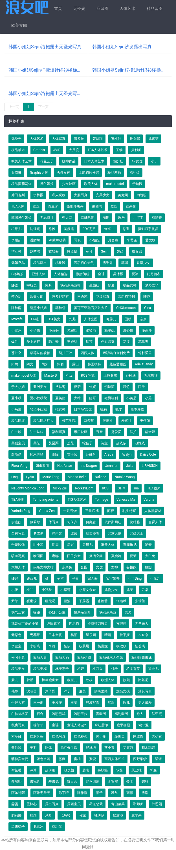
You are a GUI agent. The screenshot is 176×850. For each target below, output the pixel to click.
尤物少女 (111, 590)
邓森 (153, 770)
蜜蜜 (92, 759)
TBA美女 (53, 319)
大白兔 (150, 556)
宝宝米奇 (113, 578)
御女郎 (137, 251)
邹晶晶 (16, 454)
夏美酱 (60, 398)
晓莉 (103, 409)
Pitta (68, 375)
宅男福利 (111, 398)
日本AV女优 (83, 409)
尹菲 (14, 601)
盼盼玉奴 (80, 714)
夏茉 (133, 556)
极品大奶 (62, 657)
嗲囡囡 (38, 556)
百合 (40, 714)
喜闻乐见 (130, 545)
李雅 (52, 646)
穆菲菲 (38, 725)
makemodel (115, 184)
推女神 (60, 409)
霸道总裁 (96, 804)
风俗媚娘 (47, 184)
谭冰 (33, 770)
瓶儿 (126, 703)
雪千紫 (72, 454)
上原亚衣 (110, 375)
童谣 (55, 725)
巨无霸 (50, 601)
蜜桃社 (116, 139)
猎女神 (16, 251)
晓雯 (118, 409)
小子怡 (35, 330)
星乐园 (91, 635)
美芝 (36, 443)
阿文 (30, 364)
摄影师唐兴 (75, 206)
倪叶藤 (135, 522)
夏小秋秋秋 (38, 398)
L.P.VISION (150, 466)
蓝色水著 (43, 759)
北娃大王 (136, 533)
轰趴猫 (98, 139)
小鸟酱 (16, 409)
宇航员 (32, 285)
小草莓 (65, 590)
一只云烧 (70, 511)
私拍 (133, 432)
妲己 (120, 251)
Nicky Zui (60, 488)
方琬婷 (121, 624)
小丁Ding (135, 578)
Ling (14, 477)
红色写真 (58, 736)
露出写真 (52, 804)
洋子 (67, 691)
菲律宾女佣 (19, 759)
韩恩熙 (157, 804)
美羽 (33, 748)
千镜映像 (18, 545)
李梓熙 (38, 195)
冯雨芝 (57, 533)
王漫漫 (57, 703)
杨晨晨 (84, 646)
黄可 (89, 251)
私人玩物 (58, 195)
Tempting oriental (46, 500)
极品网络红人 (43, 421)
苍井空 (16, 353)
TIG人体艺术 (77, 500)
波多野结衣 (60, 297)
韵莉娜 (16, 815)
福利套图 (121, 714)
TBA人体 (17, 206)
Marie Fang (50, 477)
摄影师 (136, 150)
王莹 (74, 703)
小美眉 (131, 398)
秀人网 (67, 218)
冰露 (74, 533)
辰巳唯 (136, 770)
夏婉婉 (116, 556)
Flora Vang (19, 466)
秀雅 (52, 229)
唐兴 (70, 545)
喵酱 (148, 545)
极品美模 (40, 669)
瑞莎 (89, 342)
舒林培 (91, 748)
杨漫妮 (109, 330)
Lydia (30, 477)
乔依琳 (16, 173)
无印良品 (18, 263)
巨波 (67, 601)
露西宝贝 (74, 804)
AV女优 (136, 161)
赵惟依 (140, 443)
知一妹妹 (36, 432)
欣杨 (89, 680)
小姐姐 (94, 240)
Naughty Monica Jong (27, 488)
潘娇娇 (35, 240)
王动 (119, 150)
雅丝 (114, 793)
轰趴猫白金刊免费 (116, 353)
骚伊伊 (99, 815)
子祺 (60, 578)
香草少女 (143, 263)
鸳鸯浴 (118, 815)
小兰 (30, 590)
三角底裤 (92, 511)
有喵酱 (157, 218)
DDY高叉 (89, 229)
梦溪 (30, 680)
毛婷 (14, 691)
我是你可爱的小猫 (24, 624)
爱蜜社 (126, 421)
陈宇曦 (64, 793)
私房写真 (18, 725)
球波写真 (92, 703)
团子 (141, 387)
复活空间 (96, 556)
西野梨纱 (140, 759)
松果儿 (16, 229)
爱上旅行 (33, 342)
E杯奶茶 (17, 274)
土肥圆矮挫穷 (89, 173)
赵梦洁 (35, 251)
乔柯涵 (131, 375)
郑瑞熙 (16, 781)
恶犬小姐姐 (38, 409)
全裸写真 (18, 533)
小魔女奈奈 (87, 590)
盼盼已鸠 (58, 714)
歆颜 (126, 680)
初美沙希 (92, 533)
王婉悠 (72, 342)
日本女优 (55, 635)
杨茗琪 (140, 646)
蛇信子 (87, 443)
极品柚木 (18, 150)
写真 (77, 240)
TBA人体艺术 (97, 150)
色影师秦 (108, 342)
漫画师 (147, 330)
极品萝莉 (114, 173)
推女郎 (135, 139)
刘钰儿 (109, 229)
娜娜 (14, 578)
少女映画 (69, 184)
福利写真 (58, 432)
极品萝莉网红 (21, 184)
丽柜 (110, 511)
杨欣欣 (121, 646)
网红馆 (138, 736)
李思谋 (132, 240)
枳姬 (80, 669)
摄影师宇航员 (148, 229)
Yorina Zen (47, 511)
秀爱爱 (116, 432)
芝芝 (70, 443)
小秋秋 (47, 590)
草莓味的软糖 (40, 353)
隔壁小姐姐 (38, 308)
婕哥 (92, 398)
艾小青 (109, 748)
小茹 (148, 398)
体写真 (54, 522)
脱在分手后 (68, 748)
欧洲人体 (108, 680)
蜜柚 (77, 759)
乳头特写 (129, 511)
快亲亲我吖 (82, 612)
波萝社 (108, 421)
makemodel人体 (23, 375)
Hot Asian (64, 466)
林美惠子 (62, 669)
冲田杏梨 (18, 195)
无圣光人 (141, 624)
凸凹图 (102, 8)
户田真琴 (53, 624)
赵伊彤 (50, 770)
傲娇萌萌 (82, 274)
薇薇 (62, 759)
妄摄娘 (131, 567)
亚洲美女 (40, 387)
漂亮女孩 (123, 691)
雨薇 (129, 793)
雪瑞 (145, 793)
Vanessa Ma (125, 500)
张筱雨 (91, 330)
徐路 (36, 612)
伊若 (77, 387)
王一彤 (38, 703)
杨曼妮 (103, 646)
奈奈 (143, 319)
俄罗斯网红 (112, 522)
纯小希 (101, 736)
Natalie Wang (125, 477)
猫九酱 (54, 342)
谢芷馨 (16, 770)
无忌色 (16, 635)
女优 (99, 567)
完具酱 (92, 578)
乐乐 (121, 218)
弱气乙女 (18, 612)
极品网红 (18, 421)
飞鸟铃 (65, 815)
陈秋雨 (16, 308)
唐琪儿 (87, 545)
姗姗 (148, 567)
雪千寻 (108, 263)
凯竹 (126, 387)
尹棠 (145, 590)
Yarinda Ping (20, 511)
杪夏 (111, 285)
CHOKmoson (126, 308)
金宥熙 (113, 781)
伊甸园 (137, 184)
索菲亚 (143, 725)
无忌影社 (47, 218)
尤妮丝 (72, 330)
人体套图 (91, 319)
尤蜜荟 (153, 139)
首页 (58, 8)
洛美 (82, 691)
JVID (56, 150)
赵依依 (121, 443)
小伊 (14, 590)
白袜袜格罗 (19, 714)
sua (136, 488)
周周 (55, 545)
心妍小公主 (57, 612)
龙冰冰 (38, 827)
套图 (84, 567)
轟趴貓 (103, 770)
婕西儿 (32, 578)
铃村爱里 (145, 353)
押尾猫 (74, 624)
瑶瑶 (111, 703)
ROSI (105, 488)
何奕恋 (91, 522)
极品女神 (130, 285)
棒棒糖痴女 (50, 680)
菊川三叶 (65, 353)
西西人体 (87, 353)
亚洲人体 (38, 274)
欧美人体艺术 (21, 161)
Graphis (39, 150)
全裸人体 (155, 522)
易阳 (74, 635)
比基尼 (143, 680)
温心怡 (128, 330)
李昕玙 (35, 646)
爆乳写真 (145, 691)
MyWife (17, 319)
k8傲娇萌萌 (57, 240)
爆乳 (14, 342)
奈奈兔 (67, 567)
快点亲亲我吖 (70, 285)
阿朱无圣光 (41, 793)
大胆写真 (80, 195)
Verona (149, 500)
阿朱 (45, 364)
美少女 (157, 736)
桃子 (114, 669)
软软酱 (54, 251)
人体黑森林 (152, 511)
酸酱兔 (54, 781)
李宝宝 (16, 646)
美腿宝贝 (18, 443)
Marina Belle (77, 477)
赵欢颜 (69, 770)
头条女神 (63, 173)
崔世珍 (32, 601)
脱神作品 (69, 161)
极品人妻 (40, 657)
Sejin (104, 251)
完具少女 (102, 195)
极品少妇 (84, 657)
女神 (114, 567)
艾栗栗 (54, 443)
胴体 (48, 748)
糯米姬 (150, 432)
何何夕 (72, 522)
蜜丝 (36, 206)
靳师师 (138, 804)
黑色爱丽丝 (117, 364)
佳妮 (92, 387)
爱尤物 (150, 240)
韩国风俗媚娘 (21, 218)
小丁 (154, 161)
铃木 (129, 781)
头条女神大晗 (43, 567)
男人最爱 (145, 703)
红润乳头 (36, 736)
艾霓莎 (128, 748)
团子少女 (74, 556)
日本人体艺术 (94, 161)
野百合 (72, 781)
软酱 (119, 770)
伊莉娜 (35, 522)
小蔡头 (54, 330)
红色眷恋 (80, 736)
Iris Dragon (88, 466)
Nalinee (100, 477)
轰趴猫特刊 (126, 297)
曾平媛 (125, 635)
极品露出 (40, 263)
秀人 (140, 714)
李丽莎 (16, 240)
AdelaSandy (144, 364)
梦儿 (14, 680)
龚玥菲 (57, 827)
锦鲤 (145, 781)
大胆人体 (18, 567)
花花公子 (47, 161)
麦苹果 (136, 815)
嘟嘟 (55, 556)
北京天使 (114, 533)
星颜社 (94, 285)
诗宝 (104, 443)
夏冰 (135, 274)
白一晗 (16, 432)
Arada (108, 454)
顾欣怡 (72, 251)
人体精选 (60, 274)
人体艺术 (127, 8)
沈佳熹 (35, 229)
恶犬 (128, 612)
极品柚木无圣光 (111, 657)
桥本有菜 (133, 669)
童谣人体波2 (76, 725)
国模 (128, 319)
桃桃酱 (60, 263)
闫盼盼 (142, 195)
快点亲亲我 (107, 612)
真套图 (101, 714)
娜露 (14, 285)
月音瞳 (113, 240)
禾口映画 (80, 432)
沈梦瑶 (89, 421)
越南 (85, 770)
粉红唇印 (101, 725)
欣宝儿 (72, 680)
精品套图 (154, 8)
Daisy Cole (148, 454)
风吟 (48, 815)
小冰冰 (16, 330)
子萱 (75, 578)
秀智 (99, 432)
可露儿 (111, 319)
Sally (121, 488)
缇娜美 (120, 736)
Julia (129, 466)
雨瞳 (55, 454)
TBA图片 (153, 488)
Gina (147, 308)
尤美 (129, 590)
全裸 (101, 274)
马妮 (82, 815)
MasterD (50, 375)
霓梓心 (32, 804)
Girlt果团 (42, 466)
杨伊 (67, 646)
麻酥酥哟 (87, 218)
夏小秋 (16, 398)
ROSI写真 (88, 375)
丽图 (106, 218)
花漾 (126, 342)
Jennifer (111, 466)
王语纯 (82, 297)
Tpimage (101, 500)
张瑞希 (121, 601)
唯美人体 (108, 545)
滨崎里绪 (101, 691)
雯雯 (14, 804)
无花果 (35, 635)
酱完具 (35, 781)
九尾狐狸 (151, 375)
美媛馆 (69, 229)
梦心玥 (16, 297)
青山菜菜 (118, 804)
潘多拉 (79, 139)
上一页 (14, 107)
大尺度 (74, 150)
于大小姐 (18, 387)
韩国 (124, 263)
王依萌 (145, 421)
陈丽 (60, 364)
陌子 (99, 793)
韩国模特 (94, 364)
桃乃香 (98, 669)
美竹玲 (16, 748)
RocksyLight (84, 488)
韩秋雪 (60, 308)
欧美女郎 (19, 25)
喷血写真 (18, 556)
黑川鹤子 (18, 827)
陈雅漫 (82, 793)
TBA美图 (17, 500)
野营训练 (92, 781)
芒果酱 (131, 206)
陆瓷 (146, 297)
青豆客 (53, 206)
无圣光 (79, 8)
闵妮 (14, 364)
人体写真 (58, 139)
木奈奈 (143, 635)
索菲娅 (16, 736)
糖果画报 (123, 725)
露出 (75, 364)
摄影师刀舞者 (97, 624)
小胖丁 (138, 218)
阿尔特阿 (18, 793)
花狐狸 (143, 342)
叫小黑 (38, 545)
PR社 (35, 319)
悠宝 (126, 229)
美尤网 (123, 195)
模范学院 (69, 421)
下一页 (43, 107)
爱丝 (114, 206)
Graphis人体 (39, 173)
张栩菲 (103, 601)
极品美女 (18, 669)
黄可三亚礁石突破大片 (91, 308)
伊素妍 (16, 522)
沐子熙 (50, 691)
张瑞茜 (140, 601)
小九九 (155, 578)
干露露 (84, 601)
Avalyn (126, 454)
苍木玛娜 (148, 748)
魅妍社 (118, 161)
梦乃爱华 (152, 285)
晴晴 (107, 635)
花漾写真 (102, 297)
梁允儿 (153, 669)
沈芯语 (32, 691)
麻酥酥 (91, 454)
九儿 (72, 319)
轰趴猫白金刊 (84, 263)
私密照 (157, 714)
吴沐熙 (118, 274)
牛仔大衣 (18, 703)
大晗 (77, 398)
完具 (48, 285)
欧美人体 (91, 184)
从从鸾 (60, 387)
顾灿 (33, 815)
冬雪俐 (38, 533)
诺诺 (158, 759)
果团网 (97, 206)
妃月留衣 (153, 274)
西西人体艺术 (114, 759)
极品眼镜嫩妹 (141, 657)
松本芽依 (137, 409)
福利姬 (134, 173)
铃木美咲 (36, 454)
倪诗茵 (109, 387)
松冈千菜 (18, 657)
